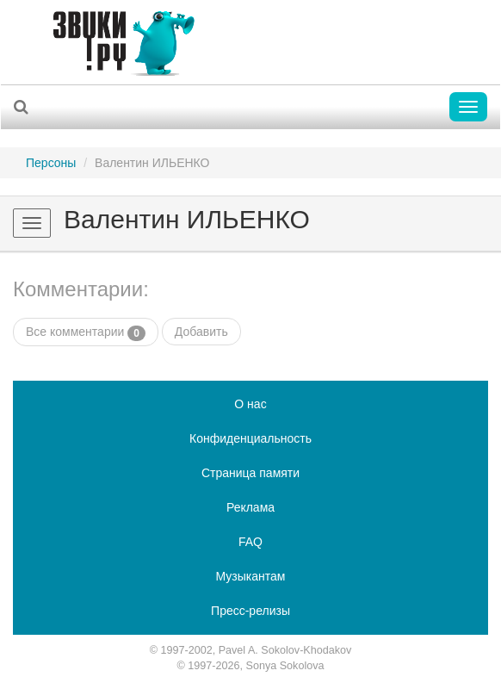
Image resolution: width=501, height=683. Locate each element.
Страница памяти (250, 473)
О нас (250, 404)
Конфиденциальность (250, 438)
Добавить (201, 331)
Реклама (250, 507)
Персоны (51, 163)
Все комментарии (85, 332)
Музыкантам (251, 576)
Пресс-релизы (250, 611)
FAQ (250, 542)
